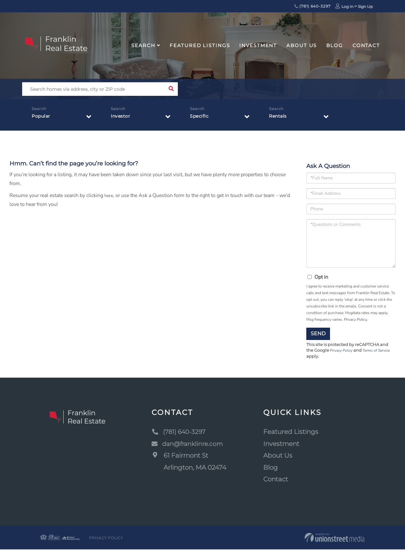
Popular (42, 117)
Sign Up (365, 6)
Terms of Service (380, 351)
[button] (171, 89)
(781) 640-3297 (312, 6)
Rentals (279, 117)
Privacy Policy (355, 319)
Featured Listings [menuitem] (200, 45)
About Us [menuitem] (301, 45)
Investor (122, 117)
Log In (347, 6)
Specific (200, 117)
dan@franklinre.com (189, 444)
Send (318, 334)
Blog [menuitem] (334, 45)
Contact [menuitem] (366, 45)
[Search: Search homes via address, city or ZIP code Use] (93, 89)
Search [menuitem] (143, 45)
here (109, 195)
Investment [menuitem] (258, 45)
